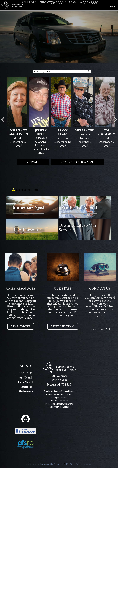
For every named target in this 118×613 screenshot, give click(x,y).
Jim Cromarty (106, 132)
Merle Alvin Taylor (84, 132)
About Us (25, 373)
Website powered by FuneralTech (51, 464)
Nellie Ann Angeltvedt (18, 132)
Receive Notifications (77, 162)
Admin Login (31, 464)
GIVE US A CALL (100, 329)
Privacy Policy (74, 464)
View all (32, 162)
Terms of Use (87, 464)
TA (67, 464)
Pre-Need (25, 382)
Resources (25, 387)
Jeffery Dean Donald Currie (41, 136)
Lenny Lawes (63, 132)
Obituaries (25, 391)
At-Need (25, 378)
